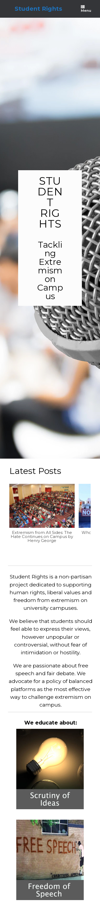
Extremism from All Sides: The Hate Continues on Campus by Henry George (42, 536)
